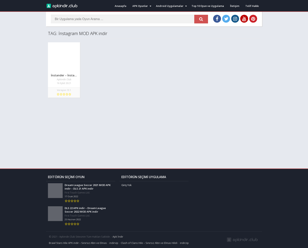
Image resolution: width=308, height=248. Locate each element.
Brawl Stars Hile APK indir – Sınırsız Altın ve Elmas (78, 243)
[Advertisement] (154, 131)
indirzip (184, 243)
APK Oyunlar (140, 6)
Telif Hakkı (252, 6)
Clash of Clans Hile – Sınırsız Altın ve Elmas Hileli (149, 243)
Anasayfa (120, 6)
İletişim (234, 6)
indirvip (113, 243)
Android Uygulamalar (169, 6)
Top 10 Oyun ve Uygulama (208, 6)
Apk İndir (118, 236)
